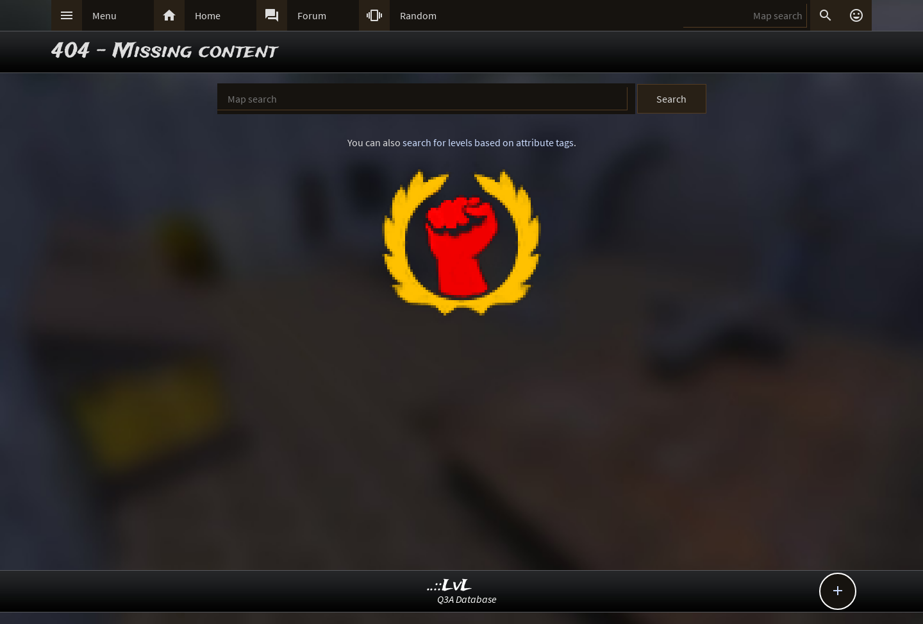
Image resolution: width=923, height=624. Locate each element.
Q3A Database (467, 599)
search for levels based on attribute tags (488, 142)
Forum (311, 15)
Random (418, 15)
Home (207, 15)
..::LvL (449, 586)
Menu (104, 15)
